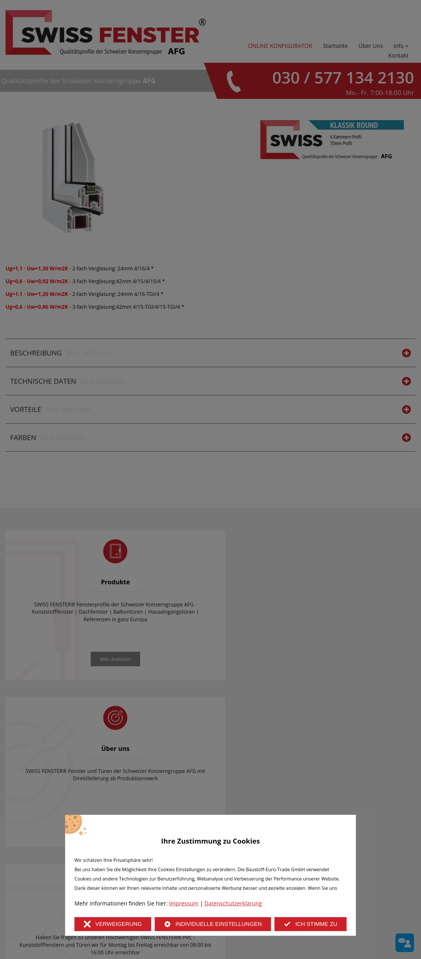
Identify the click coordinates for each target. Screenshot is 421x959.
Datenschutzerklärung (233, 903)
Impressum (183, 903)
